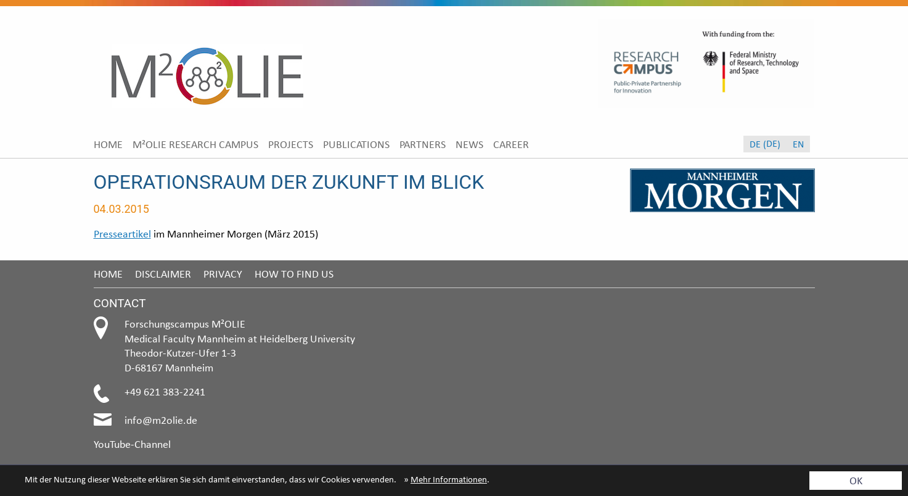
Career (511, 144)
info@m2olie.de (161, 420)
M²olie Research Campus (195, 144)
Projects (290, 144)
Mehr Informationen (449, 479)
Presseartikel (122, 233)
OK (855, 480)
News (469, 144)
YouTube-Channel (132, 444)
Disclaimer (163, 273)
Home (108, 144)
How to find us (294, 273)
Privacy (222, 273)
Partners (422, 144)
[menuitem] (108, 144)
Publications (356, 144)
